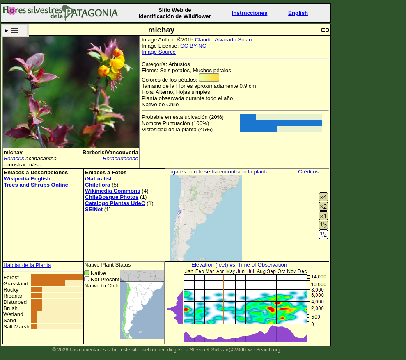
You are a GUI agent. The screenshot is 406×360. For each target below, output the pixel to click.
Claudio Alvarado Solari (223, 39)
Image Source (159, 52)
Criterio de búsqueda (14, 30)
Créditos (308, 172)
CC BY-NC (193, 46)
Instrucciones (250, 13)
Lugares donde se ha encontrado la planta (217, 172)
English (298, 13)
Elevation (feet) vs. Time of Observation (239, 265)
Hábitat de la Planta (27, 265)
